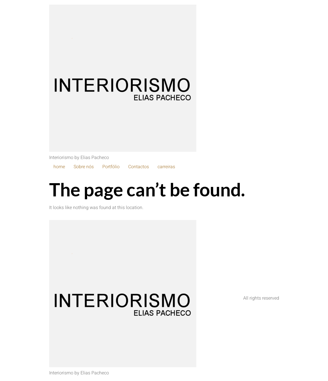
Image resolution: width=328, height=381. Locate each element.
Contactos (138, 166)
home (59, 166)
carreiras (166, 166)
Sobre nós (84, 166)
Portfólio (111, 166)
